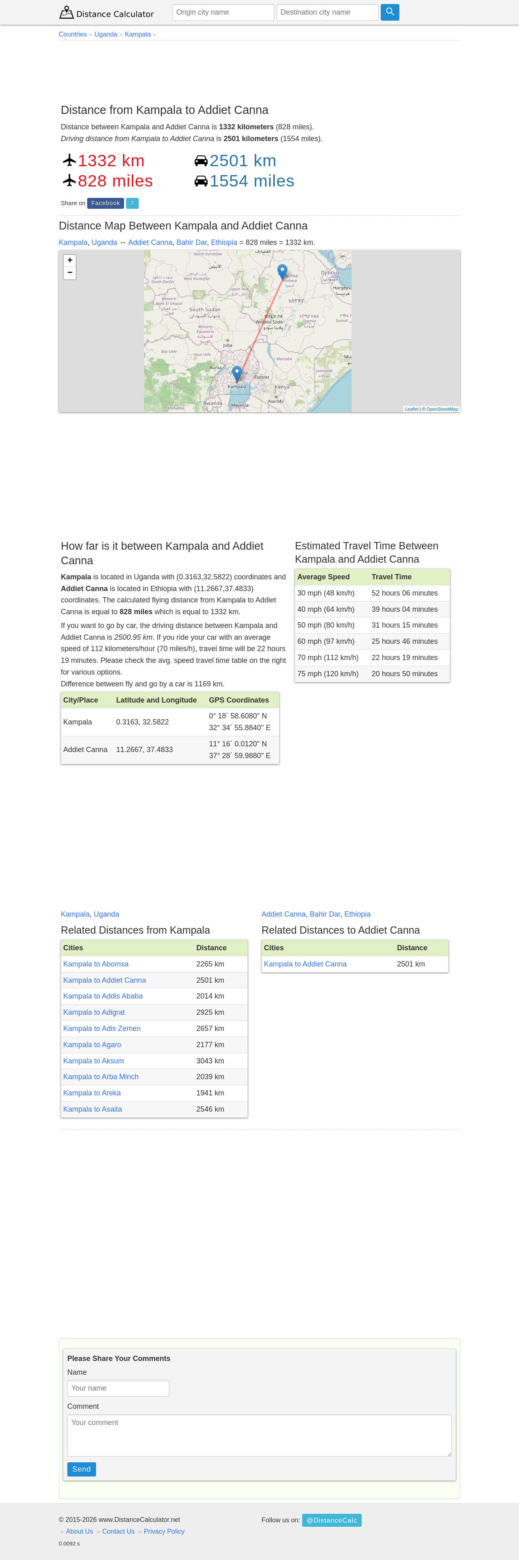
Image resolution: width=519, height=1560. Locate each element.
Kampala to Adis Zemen (102, 1028)
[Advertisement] (259, 69)
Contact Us (118, 1531)
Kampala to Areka (92, 1093)
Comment (83, 1406)
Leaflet (411, 409)
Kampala (73, 242)
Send (82, 1469)
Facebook (105, 203)
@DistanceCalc (332, 1520)
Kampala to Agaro (92, 1045)
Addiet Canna (150, 242)
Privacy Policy (164, 1531)
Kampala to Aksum (93, 1061)
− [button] (70, 273)
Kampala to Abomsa (96, 964)
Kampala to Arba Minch (101, 1077)
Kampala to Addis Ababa (103, 996)
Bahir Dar (191, 242)
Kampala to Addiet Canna (104, 980)
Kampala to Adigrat (94, 1012)
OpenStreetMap (442, 409)
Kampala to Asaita (92, 1109)
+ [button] (70, 261)
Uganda (104, 242)
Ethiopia (224, 242)
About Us (79, 1531)
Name (77, 1372)
